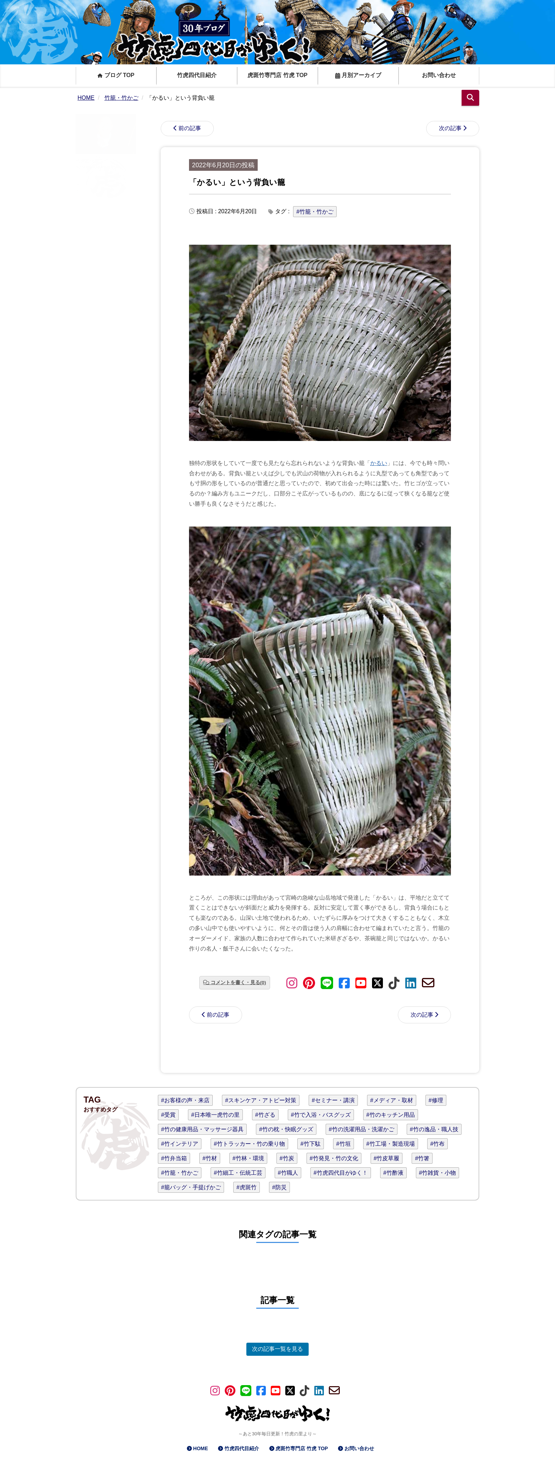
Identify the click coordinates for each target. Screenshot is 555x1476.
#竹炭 (287, 1158)
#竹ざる (265, 1115)
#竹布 (437, 1144)
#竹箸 (422, 1158)
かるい (378, 463)
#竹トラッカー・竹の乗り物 (249, 1144)
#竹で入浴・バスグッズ (321, 1115)
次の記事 (450, 128)
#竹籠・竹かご (314, 212)
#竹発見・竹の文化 (334, 1158)
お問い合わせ (439, 75)
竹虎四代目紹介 (197, 75)
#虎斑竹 (246, 1187)
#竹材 (209, 1158)
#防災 (279, 1187)
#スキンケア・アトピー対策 (260, 1100)
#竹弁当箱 (174, 1158)
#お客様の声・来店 (185, 1100)
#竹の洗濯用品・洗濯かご (361, 1129)
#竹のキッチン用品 (390, 1115)
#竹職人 (288, 1173)
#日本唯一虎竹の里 (215, 1115)
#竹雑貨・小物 (437, 1173)
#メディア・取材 (391, 1100)
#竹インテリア (179, 1144)
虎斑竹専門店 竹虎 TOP (277, 75)
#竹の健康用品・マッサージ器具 (202, 1129)
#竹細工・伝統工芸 (238, 1173)
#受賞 (168, 1115)
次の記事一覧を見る (277, 1349)
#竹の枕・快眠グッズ (286, 1129)
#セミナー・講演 (333, 1100)
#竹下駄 (311, 1144)
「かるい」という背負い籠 (237, 182)
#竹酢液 (393, 1173)
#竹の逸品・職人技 (434, 1129)
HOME (200, 1448)
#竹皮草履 (387, 1158)
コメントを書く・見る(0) (238, 982)
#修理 (436, 1100)
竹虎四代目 (87, 161)
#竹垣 (343, 1144)
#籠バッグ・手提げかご (191, 1187)
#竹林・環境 (248, 1158)
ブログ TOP (116, 75)
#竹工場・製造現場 (390, 1144)
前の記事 (189, 128)
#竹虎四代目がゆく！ (341, 1173)
